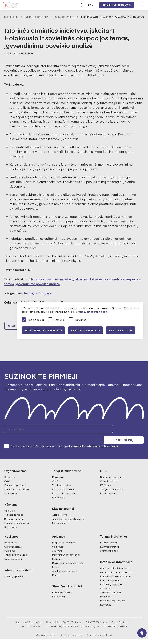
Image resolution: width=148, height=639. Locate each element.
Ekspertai (57, 552)
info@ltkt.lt (122, 615)
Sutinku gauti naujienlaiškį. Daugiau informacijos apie (61, 439)
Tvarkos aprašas (13, 508)
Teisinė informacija (110, 585)
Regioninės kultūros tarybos (67, 556)
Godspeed (76, 628)
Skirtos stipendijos (14, 512)
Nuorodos (105, 598)
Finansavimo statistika (16, 482)
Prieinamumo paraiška (112, 594)
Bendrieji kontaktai (62, 585)
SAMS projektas (109, 544)
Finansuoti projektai (15, 478)
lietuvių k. (31, 293)
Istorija (55, 560)
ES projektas (59, 516)
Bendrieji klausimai (110, 470)
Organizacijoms (109, 474)
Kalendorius (10, 486)
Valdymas (57, 540)
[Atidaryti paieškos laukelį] (82, 5)
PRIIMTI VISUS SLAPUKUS (87, 330)
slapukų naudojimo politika (92, 311)
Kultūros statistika (109, 540)
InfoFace (107, 628)
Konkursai (9, 470)
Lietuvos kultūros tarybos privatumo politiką (94, 439)
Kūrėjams (105, 478)
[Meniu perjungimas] (142, 5)
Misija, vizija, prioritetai (64, 536)
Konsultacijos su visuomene (115, 569)
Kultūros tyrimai (64, 16)
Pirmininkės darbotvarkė (65, 548)
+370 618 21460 (98, 615)
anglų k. (46, 293)
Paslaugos (106, 589)
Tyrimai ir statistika (36, 16)
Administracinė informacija (115, 561)
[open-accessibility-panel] (142, 633)
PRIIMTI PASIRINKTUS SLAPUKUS (43, 330)
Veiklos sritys (107, 581)
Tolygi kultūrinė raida (111, 482)
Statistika (56, 320)
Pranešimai (10, 536)
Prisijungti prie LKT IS (117, 5)
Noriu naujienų (130, 430)
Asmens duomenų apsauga (115, 565)
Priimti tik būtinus (123, 330)
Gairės (8, 474)
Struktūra (57, 544)
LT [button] (89, 5)
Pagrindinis (11, 16)
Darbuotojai (58, 589)
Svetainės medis (45, 628)
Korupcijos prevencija (112, 573)
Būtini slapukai (33, 320)
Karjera (56, 568)
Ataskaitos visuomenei (64, 564)
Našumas (77, 320)
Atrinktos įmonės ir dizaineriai (68, 512)
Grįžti (12, 327)
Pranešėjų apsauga (111, 577)
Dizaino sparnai (109, 486)
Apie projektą (59, 508)
